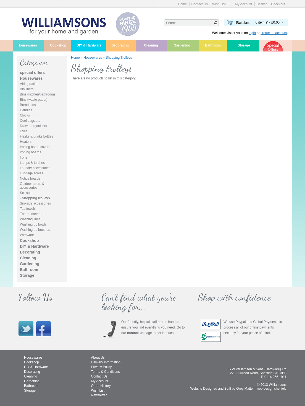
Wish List (98, 390)
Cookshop (58, 45)
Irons (23, 157)
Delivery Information (106, 362)
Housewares (27, 45)
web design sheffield (271, 389)
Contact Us (199, 4)
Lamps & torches (32, 163)
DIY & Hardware (89, 45)
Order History (101, 386)
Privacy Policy (101, 367)
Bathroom (213, 45)
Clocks (25, 115)
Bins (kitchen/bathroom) (37, 94)
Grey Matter (245, 389)
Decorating (120, 45)
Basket (262, 4)
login (252, 33)
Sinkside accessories (35, 203)
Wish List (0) (221, 4)
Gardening (181, 45)
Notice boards (30, 178)
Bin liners (26, 89)
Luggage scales (31, 173)
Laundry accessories (35, 168)
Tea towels (28, 209)
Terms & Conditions (105, 372)
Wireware (27, 235)
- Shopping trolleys (35, 198)
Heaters (25, 142)
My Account (243, 4)
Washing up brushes (35, 230)
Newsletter (99, 395)
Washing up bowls (33, 224)
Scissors (26, 193)
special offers (32, 72)
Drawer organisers (33, 126)
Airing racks (28, 84)
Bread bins (28, 105)
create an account (274, 33)
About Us (98, 358)
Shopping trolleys (119, 58)
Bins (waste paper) (34, 100)
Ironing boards (30, 152)
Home (182, 4)
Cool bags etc (30, 121)
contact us (135, 333)
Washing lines (30, 219)
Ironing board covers (35, 147)
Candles (26, 110)
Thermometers (30, 214)
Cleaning (151, 45)
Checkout (278, 4)
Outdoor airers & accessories (32, 186)
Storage (244, 45)
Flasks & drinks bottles (36, 136)
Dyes (23, 131)
